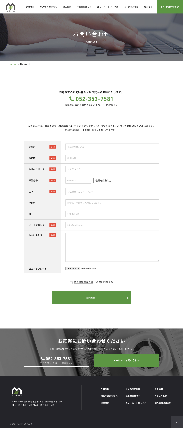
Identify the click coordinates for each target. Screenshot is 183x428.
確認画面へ (91, 298)
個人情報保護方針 (83, 282)
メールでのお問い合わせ (126, 360)
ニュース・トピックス (107, 6)
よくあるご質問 (131, 6)
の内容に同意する (91, 282)
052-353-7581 (91, 99)
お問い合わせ (170, 6)
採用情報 (148, 6)
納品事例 (67, 6)
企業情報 (30, 6)
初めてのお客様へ (48, 6)
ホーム (13, 64)
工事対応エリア (84, 6)
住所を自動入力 (103, 180)
